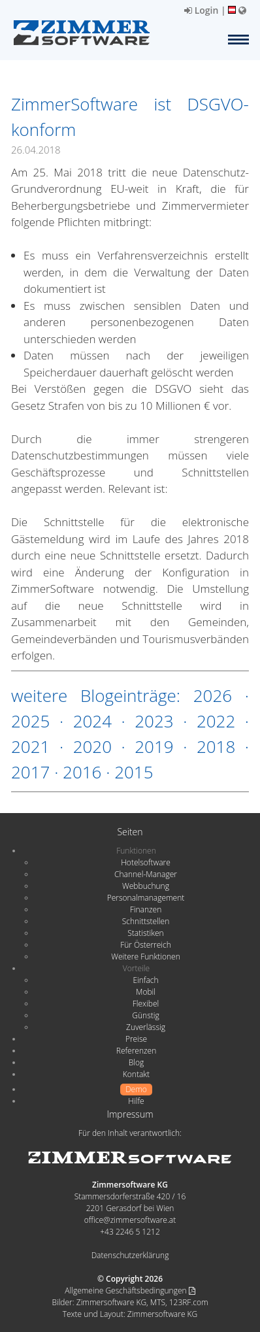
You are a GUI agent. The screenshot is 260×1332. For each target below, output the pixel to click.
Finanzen (145, 909)
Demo (136, 1089)
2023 (154, 721)
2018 (216, 746)
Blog (136, 1062)
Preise (136, 1038)
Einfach (145, 980)
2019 (154, 746)
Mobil (145, 991)
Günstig (145, 1015)
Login (201, 10)
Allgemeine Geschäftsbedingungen (130, 1290)
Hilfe (136, 1101)
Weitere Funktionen (145, 956)
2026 (212, 695)
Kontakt (136, 1074)
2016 (82, 772)
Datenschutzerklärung (130, 1255)
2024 (92, 721)
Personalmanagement (146, 897)
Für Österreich (145, 944)
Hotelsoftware (146, 862)
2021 (30, 746)
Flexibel (146, 1003)
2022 (216, 721)
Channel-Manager (145, 874)
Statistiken (145, 933)
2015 (133, 772)
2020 (92, 746)
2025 (30, 721)
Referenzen (136, 1050)
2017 (30, 772)
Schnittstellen (145, 921)
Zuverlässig (145, 1027)
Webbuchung (145, 885)
